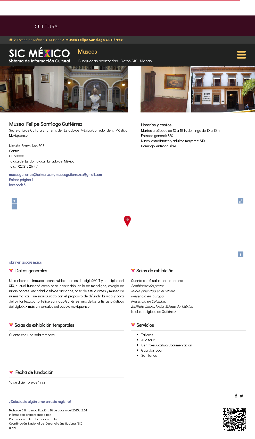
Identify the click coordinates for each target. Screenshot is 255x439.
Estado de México (31, 39)
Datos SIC (129, 60)
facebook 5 (17, 184)
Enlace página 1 (21, 179)
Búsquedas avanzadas (98, 60)
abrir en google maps (25, 262)
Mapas (146, 60)
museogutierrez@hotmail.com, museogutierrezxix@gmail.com (55, 174)
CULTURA (46, 26)
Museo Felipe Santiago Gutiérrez (94, 39)
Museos (55, 39)
